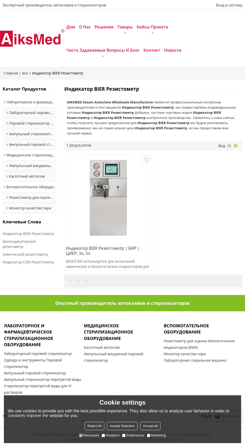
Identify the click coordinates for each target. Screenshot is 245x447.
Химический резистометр (25, 254)
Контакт (151, 50)
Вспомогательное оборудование (186, 329)
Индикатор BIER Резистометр (28, 233)
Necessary (89, 435)
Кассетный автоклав (102, 347)
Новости (173, 50)
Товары (125, 27)
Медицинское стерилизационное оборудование (108, 332)
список (229, 146)
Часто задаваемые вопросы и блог (103, 50)
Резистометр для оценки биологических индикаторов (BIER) (199, 345)
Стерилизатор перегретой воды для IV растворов (37, 390)
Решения (104, 27)
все (25, 73)
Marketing (156, 435)
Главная (11, 73)
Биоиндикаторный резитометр (19, 244)
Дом (70, 27)
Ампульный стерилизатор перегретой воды (42, 380)
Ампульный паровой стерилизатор (35, 373)
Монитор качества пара (185, 354)
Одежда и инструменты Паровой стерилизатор (33, 364)
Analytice (111, 435)
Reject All (94, 426)
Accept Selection (122, 426)
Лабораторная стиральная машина (195, 361)
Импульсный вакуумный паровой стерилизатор (113, 357)
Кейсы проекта (152, 27)
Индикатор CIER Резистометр (28, 262)
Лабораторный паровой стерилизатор (38, 354)
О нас (85, 27)
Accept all (150, 426)
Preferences (133, 435)
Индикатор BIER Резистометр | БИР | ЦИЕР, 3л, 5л (103, 251)
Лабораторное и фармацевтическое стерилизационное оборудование (29, 335)
